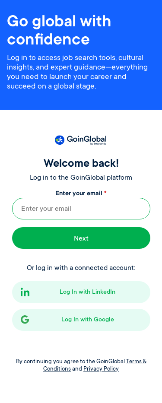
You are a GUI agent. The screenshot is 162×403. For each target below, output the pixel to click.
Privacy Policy (101, 369)
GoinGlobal (80, 140)
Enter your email (81, 193)
